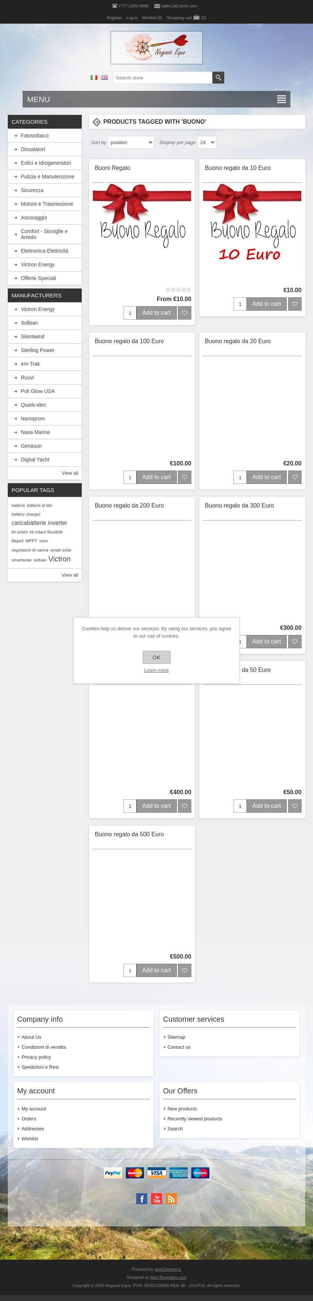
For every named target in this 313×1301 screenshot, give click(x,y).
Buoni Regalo (112, 168)
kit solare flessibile (46, 532)
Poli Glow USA (38, 391)
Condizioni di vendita (43, 1047)
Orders (28, 1118)
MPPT (31, 540)
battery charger (26, 514)
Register (114, 18)
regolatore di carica (29, 549)
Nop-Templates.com (168, 1277)
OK (156, 657)
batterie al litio (39, 505)
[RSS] (171, 1198)
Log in (132, 18)
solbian (40, 560)
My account (33, 1109)
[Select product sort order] (131, 142)
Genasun (31, 446)
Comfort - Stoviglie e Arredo (44, 234)
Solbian (29, 323)
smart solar (61, 549)
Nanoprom (33, 418)
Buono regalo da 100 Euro (129, 341)
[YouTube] (156, 1198)
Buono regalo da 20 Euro (238, 341)
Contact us (179, 1047)
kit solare (19, 532)
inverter (57, 523)
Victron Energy (38, 264)
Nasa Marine (35, 432)
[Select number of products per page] (207, 142)
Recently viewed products (195, 1118)
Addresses (32, 1128)
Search (175, 1128)
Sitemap (176, 1037)
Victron (59, 559)
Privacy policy (36, 1057)
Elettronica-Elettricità (44, 251)
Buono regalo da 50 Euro (238, 670)
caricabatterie (28, 523)
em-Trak (30, 364)
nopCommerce (168, 1269)
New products (182, 1109)
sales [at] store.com (179, 6)
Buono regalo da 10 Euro (238, 168)
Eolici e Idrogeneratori (46, 163)
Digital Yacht (35, 459)
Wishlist (29, 1138)
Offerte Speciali (38, 278)
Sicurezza (32, 190)
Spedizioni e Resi (39, 1067)
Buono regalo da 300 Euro (239, 505)
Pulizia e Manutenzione (47, 177)
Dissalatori (33, 149)
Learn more (156, 670)
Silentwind (32, 336)
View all (70, 473)
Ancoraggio (34, 218)
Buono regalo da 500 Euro (129, 834)
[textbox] (162, 77)
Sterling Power (37, 350)
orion (43, 541)
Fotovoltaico (34, 136)
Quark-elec (33, 405)
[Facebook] (141, 1198)
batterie (18, 505)
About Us (31, 1037)
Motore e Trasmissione (47, 204)
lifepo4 (17, 541)
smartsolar (21, 559)
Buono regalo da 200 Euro (129, 505)
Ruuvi (27, 377)
